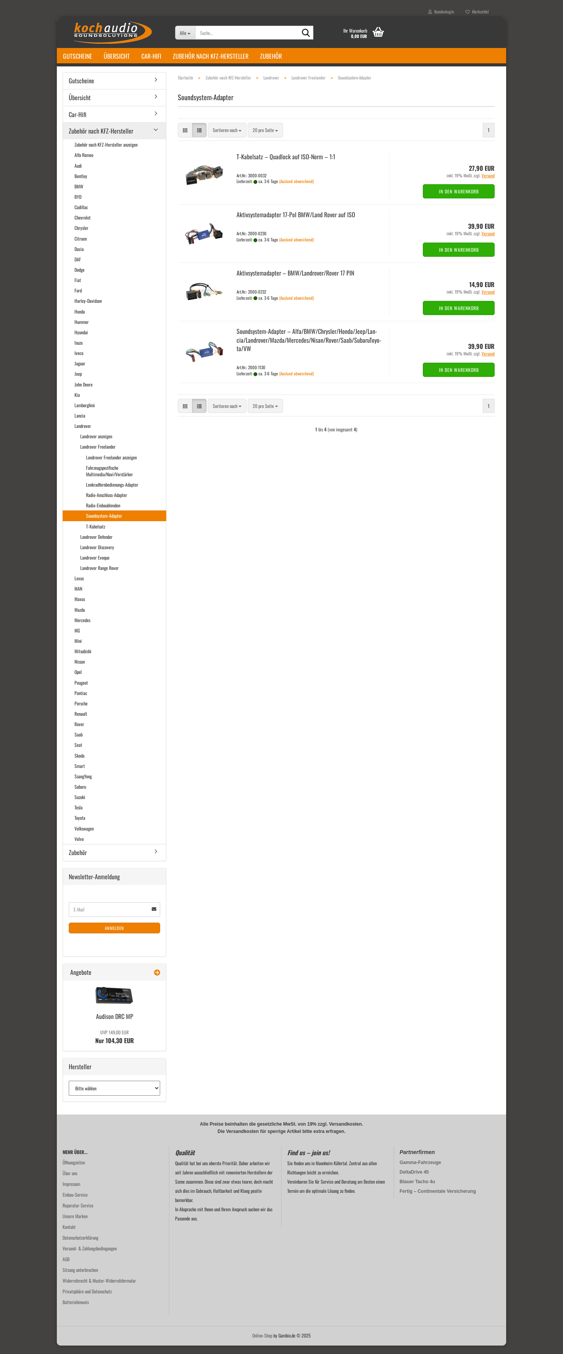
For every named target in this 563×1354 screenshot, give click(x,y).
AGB (66, 1267)
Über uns (70, 1181)
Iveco (79, 361)
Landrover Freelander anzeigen (111, 465)
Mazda (80, 618)
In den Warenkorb (459, 199)
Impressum (71, 1192)
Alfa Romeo (84, 163)
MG (77, 639)
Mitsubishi (83, 659)
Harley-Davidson (88, 309)
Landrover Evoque (94, 566)
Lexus (79, 586)
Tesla (79, 815)
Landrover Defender (96, 545)
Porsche (81, 711)
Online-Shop (262, 1344)
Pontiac (81, 701)
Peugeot (81, 691)
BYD (78, 205)
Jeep (78, 382)
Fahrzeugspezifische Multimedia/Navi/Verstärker (109, 479)
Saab (79, 743)
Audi (78, 174)
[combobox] (227, 139)
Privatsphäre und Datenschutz (87, 1299)
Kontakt (69, 1235)
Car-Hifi (151, 56)
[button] (185, 139)
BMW (79, 195)
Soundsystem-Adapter (104, 524)
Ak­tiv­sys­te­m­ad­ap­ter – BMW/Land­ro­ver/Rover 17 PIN (295, 281)
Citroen (81, 247)
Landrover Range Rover (99, 576)
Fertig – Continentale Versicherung (438, 1199)
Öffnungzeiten (74, 1170)
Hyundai (81, 340)
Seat (78, 753)
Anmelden (114, 936)
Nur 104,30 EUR (114, 1045)
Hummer (82, 330)
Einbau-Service (75, 1203)
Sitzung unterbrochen (80, 1278)
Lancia (80, 424)
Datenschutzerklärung (80, 1246)
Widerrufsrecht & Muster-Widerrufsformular (99, 1289)
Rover (79, 732)
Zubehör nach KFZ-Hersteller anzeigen (106, 153)
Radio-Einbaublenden (103, 513)
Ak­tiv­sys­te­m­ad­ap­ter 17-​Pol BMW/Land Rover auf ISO (296, 223)
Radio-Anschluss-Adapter (106, 503)
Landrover (83, 434)
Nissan (80, 670)
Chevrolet (83, 226)
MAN (78, 597)
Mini (78, 649)
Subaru (80, 795)
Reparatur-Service (78, 1213)
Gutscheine (77, 56)
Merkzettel (477, 11)
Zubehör (271, 56)
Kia (77, 403)
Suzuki (80, 805)
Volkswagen (84, 837)
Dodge (79, 278)
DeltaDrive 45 (414, 1180)
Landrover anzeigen (96, 444)
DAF (78, 267)
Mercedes (82, 628)
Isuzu (79, 351)
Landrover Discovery (97, 555)
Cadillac (81, 215)
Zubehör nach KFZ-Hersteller (210, 56)
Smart (80, 774)
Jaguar (80, 371)
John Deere (84, 393)
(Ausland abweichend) (296, 190)
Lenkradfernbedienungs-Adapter (112, 493)
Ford (78, 299)
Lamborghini (85, 413)
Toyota (80, 826)
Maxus (80, 607)
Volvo (79, 847)
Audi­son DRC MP (114, 1024)
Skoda (79, 764)
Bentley (81, 184)
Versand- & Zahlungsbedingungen (90, 1256)
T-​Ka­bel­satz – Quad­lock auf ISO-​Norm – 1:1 (286, 165)
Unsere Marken (75, 1224)
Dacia (79, 257)
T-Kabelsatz (95, 535)
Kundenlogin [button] (441, 11)
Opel (78, 680)
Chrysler (81, 236)
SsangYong (83, 784)
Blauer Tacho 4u (417, 1190)
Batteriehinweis (76, 1310)
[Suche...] (185, 33)
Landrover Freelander (98, 455)
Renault (81, 722)
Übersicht (117, 56)
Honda (80, 320)
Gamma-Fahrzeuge (420, 1171)
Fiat (78, 288)
